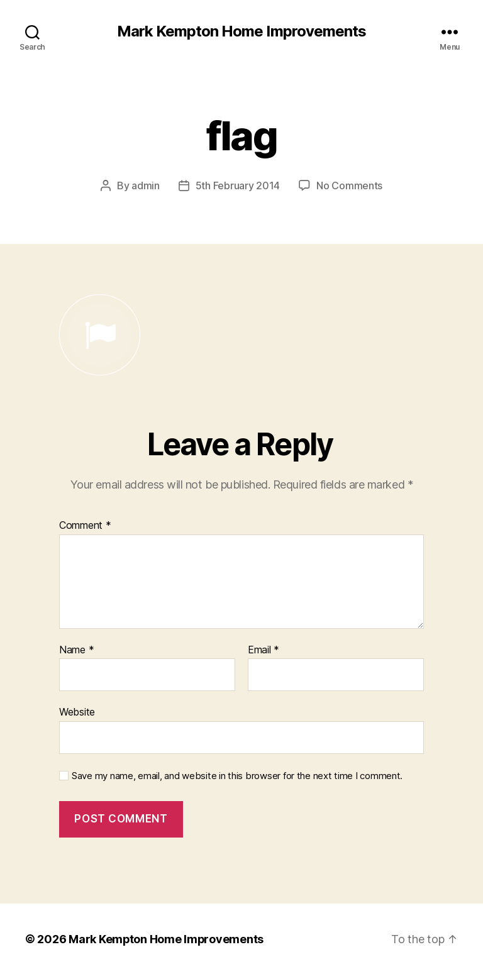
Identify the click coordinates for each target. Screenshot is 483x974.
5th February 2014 (238, 185)
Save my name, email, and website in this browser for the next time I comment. (237, 775)
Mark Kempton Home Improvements (241, 31)
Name (76, 649)
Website (77, 711)
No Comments (349, 185)
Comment (85, 525)
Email (263, 649)
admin (145, 185)
